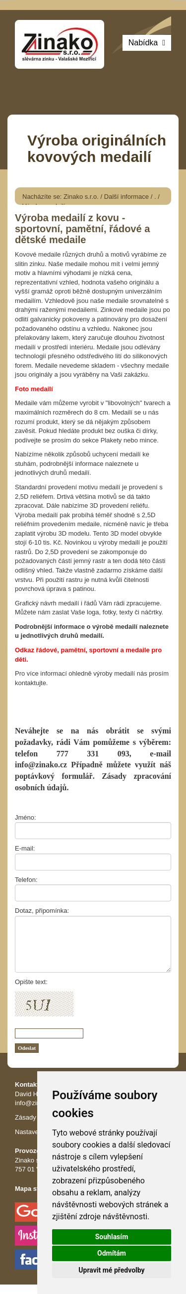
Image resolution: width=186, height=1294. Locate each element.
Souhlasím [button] (111, 1237)
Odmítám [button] (111, 1253)
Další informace (126, 196)
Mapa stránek (35, 1188)
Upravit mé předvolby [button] (111, 1270)
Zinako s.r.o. (81, 196)
